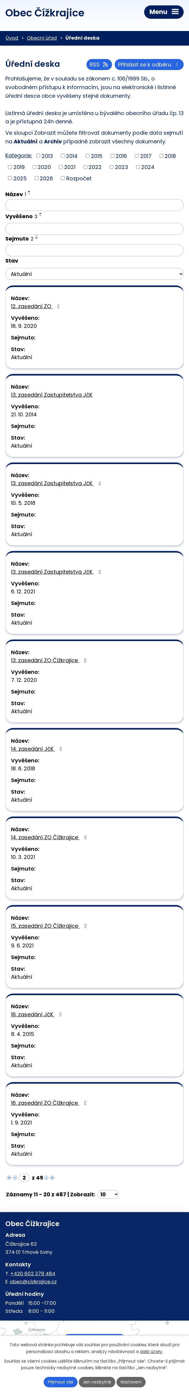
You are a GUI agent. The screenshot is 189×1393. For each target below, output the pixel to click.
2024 (148, 167)
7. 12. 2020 (24, 680)
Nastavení (131, 1382)
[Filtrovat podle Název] (94, 205)
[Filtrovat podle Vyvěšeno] (94, 229)
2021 (69, 167)
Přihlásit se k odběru (149, 64)
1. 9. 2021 (21, 1122)
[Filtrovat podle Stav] (94, 274)
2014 (72, 155)
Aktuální (21, 357)
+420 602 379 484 (32, 1273)
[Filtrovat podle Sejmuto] (94, 250)
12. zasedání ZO (36, 306)
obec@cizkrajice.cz (33, 1281)
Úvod (12, 38)
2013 (47, 155)
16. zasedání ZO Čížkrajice (50, 1103)
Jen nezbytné (97, 1382)
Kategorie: (18, 155)
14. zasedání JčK (37, 749)
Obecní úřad (42, 38)
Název (15, 194)
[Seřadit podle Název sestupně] (29, 194)
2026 (46, 178)
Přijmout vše (60, 1382)
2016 (121, 155)
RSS (99, 64)
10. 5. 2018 (23, 503)
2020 (44, 167)
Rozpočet (79, 178)
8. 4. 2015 (22, 1034)
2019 (19, 167)
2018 (170, 155)
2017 (146, 155)
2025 (20, 178)
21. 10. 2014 (24, 414)
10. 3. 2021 (23, 857)
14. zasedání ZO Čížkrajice (50, 837)
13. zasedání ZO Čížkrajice (50, 660)
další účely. (151, 1352)
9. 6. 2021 (22, 945)
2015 (97, 155)
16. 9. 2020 (24, 326)
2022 (95, 167)
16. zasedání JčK (37, 1014)
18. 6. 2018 (23, 768)
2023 (121, 167)
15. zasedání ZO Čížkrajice (50, 926)
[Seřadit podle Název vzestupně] (29, 191)
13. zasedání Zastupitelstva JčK (51, 394)
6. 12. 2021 (23, 591)
